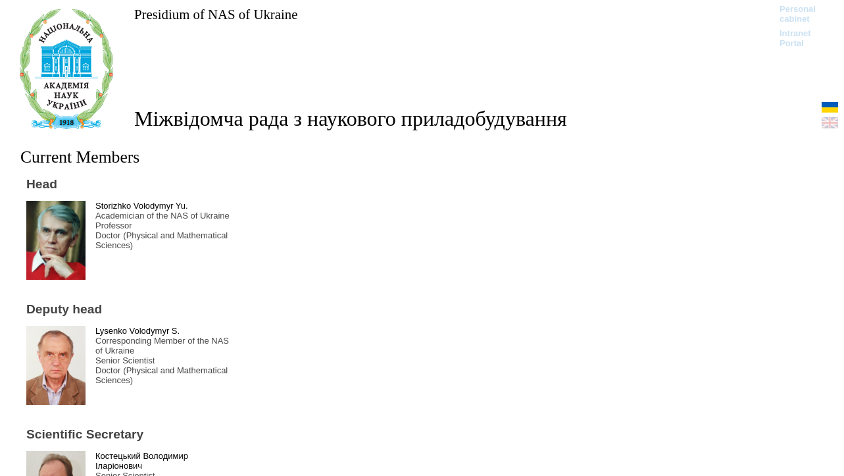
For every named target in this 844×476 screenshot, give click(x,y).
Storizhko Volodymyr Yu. (141, 206)
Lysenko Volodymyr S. (137, 331)
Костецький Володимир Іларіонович (141, 461)
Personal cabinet (798, 14)
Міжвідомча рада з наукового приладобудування (350, 118)
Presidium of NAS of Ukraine (215, 14)
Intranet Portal (795, 38)
